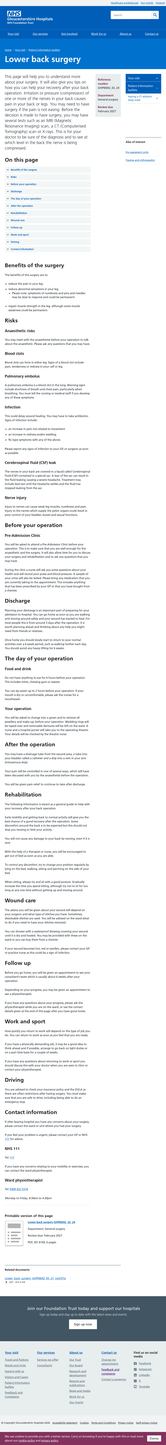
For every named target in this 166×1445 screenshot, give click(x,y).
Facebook (142, 1363)
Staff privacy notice (146, 1422)
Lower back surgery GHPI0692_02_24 (51, 1222)
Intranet (160, 2)
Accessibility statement (64, 1422)
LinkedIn (142, 1375)
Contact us (109, 1353)
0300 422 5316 (19, 1189)
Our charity (147, 2)
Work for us (76, 1396)
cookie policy (26, 1440)
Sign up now (83, 1324)
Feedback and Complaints (14, 1394)
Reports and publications (77, 1383)
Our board (76, 1365)
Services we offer (47, 1359)
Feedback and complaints (110, 1371)
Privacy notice (126, 1422)
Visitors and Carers (16, 1377)
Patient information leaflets (44, 50)
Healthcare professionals (124, 2)
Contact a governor (113, 1379)
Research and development (77, 1373)
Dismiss (154, 1438)
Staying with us (14, 1371)
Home (8, 50)
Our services (46, 1353)
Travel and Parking (16, 1359)
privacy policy (49, 1440)
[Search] (155, 15)
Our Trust (75, 1359)
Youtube (142, 1386)
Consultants (44, 1365)
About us (76, 1353)
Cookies (84, 1422)
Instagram (143, 1369)
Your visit (20, 50)
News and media (79, 1391)
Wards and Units (15, 1365)
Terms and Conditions (103, 1422)
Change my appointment (109, 1362)
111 (7, 1139)
